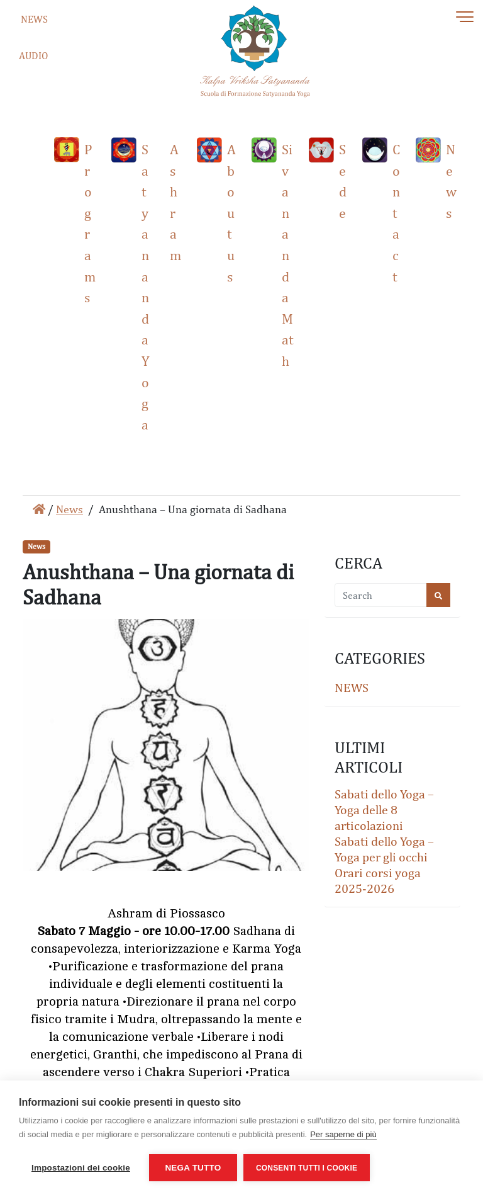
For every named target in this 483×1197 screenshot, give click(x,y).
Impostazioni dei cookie (80, 1167)
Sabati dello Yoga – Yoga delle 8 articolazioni (384, 809)
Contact (396, 212)
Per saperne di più (343, 1134)
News (451, 180)
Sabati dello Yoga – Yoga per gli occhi (384, 848)
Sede (343, 180)
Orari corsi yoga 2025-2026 (378, 880)
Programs (90, 223)
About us (231, 212)
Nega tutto (193, 1167)
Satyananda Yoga (146, 286)
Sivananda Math (287, 254)
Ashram (175, 201)
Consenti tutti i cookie (306, 1168)
